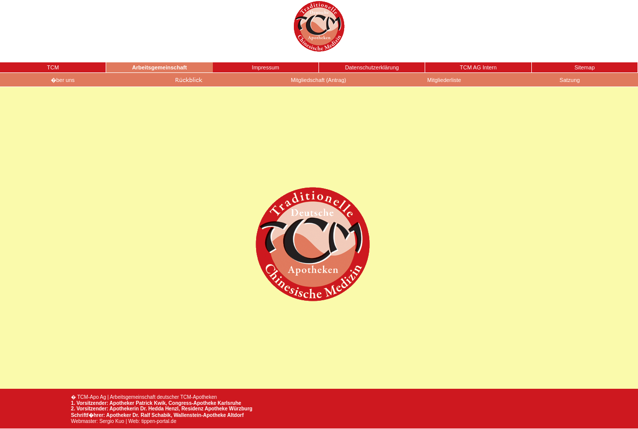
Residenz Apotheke (204, 408)
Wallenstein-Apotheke (200, 415)
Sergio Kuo (111, 421)
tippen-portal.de (159, 421)
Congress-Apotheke (192, 403)
